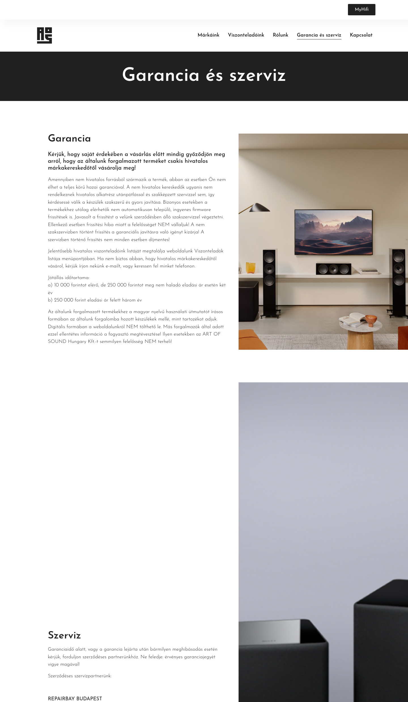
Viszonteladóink (246, 35)
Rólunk (280, 35)
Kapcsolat (361, 35)
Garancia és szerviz (319, 35)
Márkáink (208, 35)
